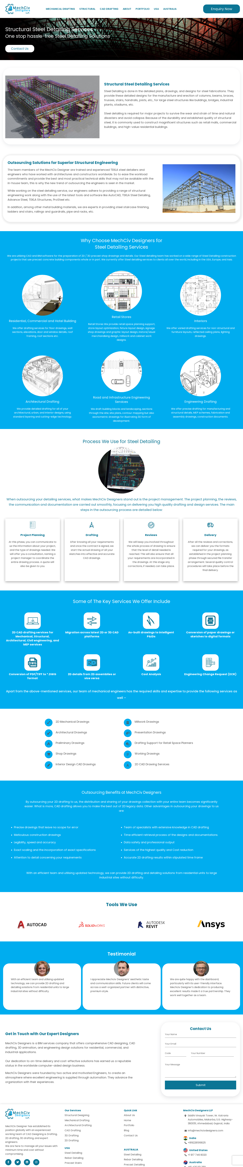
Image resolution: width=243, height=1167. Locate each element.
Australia (170, 9)
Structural (87, 9)
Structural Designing (77, 1115)
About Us (129, 1115)
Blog (126, 1130)
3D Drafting (72, 1135)
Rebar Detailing (74, 1158)
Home (127, 1120)
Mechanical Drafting (60, 9)
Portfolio (143, 9)
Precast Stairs (73, 1163)
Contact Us (20, 48)
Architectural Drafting (78, 1125)
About (127, 9)
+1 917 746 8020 (197, 1155)
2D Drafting (72, 1140)
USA (156, 9)
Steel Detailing (73, 1153)
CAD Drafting (109, 9)
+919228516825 (197, 1142)
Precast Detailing (134, 1164)
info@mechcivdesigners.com (205, 1130)
